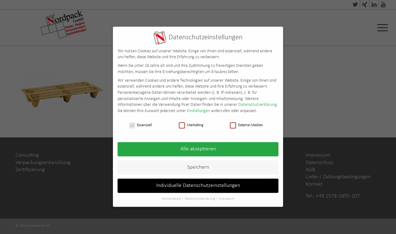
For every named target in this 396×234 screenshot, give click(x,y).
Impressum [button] (227, 195)
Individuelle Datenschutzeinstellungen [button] (198, 182)
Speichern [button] (198, 164)
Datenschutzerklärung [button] (200, 195)
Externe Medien (246, 122)
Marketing (191, 122)
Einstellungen (198, 107)
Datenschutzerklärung (257, 101)
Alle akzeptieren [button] (198, 146)
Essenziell (140, 122)
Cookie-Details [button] (171, 195)
